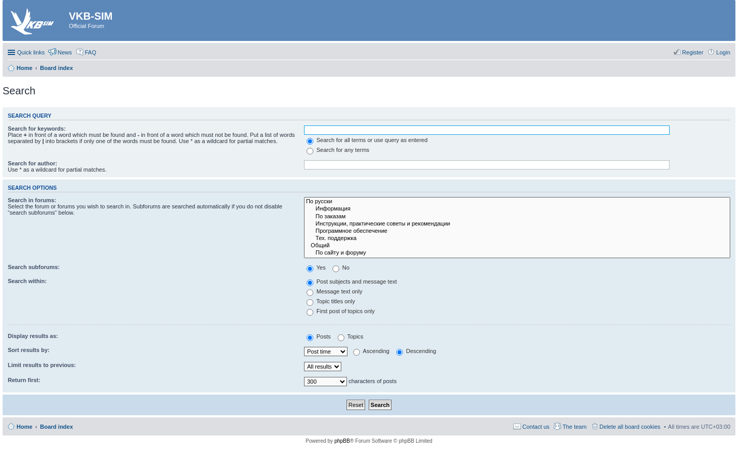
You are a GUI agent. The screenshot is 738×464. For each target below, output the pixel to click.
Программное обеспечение (517, 231)
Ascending (371, 351)
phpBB (342, 441)
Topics (351, 336)
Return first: (24, 380)
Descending (416, 351)
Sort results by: (29, 350)
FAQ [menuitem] (90, 52)
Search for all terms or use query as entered (367, 140)
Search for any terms (338, 150)
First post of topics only (341, 311)
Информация (517, 209)
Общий (517, 245)
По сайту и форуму (517, 253)
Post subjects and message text (352, 281)
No (341, 267)
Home (25, 427)
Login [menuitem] (723, 52)
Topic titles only (331, 301)
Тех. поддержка (517, 238)
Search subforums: (34, 267)
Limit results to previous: (42, 365)
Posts (319, 336)
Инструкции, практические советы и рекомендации (517, 224)
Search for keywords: (37, 128)
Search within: (27, 281)
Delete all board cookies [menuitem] (630, 427)
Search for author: (32, 163)
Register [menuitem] (692, 52)
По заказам (517, 216)
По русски (517, 201)
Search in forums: (32, 200)
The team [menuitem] (574, 427)
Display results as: (33, 336)
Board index (56, 427)
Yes (316, 267)
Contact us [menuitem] (536, 427)
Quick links (31, 52)
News (64, 52)
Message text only (335, 291)
